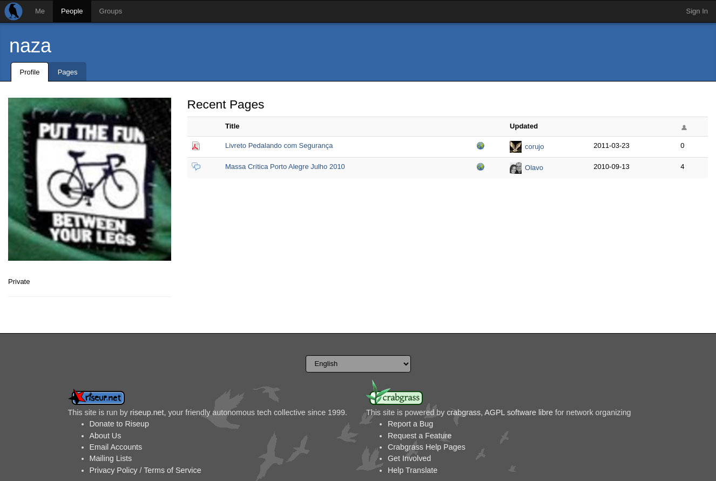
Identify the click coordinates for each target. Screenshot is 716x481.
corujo (534, 147)
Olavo (534, 168)
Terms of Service (172, 470)
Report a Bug (410, 423)
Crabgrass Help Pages (426, 447)
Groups (111, 11)
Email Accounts (116, 447)
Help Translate (412, 470)
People (72, 11)
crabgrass (464, 412)
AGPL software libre (518, 412)
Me (40, 11)
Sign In (697, 11)
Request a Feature (419, 435)
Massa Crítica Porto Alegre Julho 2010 (285, 166)
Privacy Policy (114, 470)
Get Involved (409, 458)
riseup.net (147, 412)
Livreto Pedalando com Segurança (279, 145)
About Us (105, 435)
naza (30, 46)
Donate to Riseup (119, 423)
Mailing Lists (111, 458)
